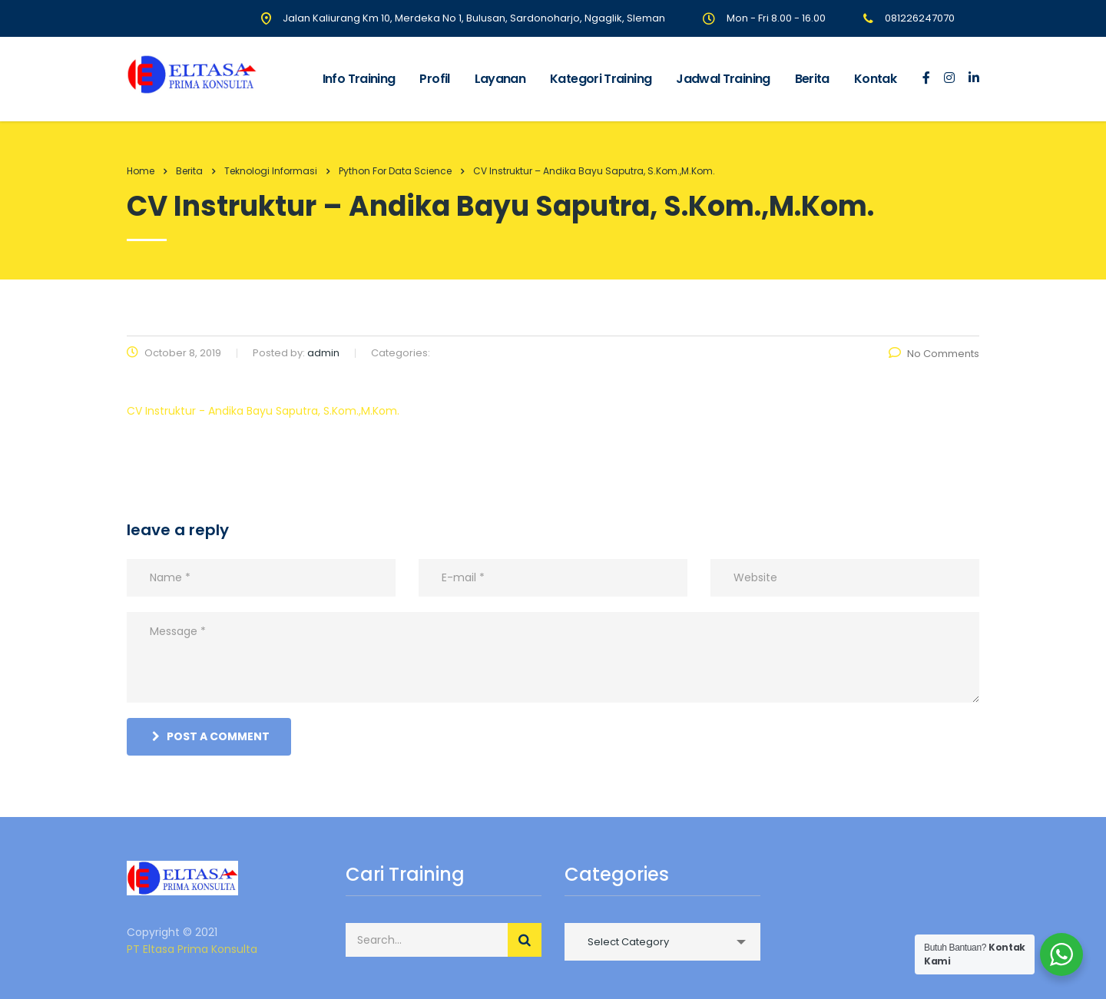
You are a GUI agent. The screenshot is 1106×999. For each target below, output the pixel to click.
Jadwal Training (723, 79)
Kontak (875, 79)
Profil (434, 79)
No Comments (934, 353)
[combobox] (662, 942)
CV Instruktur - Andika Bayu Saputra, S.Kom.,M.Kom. (263, 410)
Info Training (359, 79)
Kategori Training (600, 79)
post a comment (211, 736)
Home (140, 170)
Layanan (500, 79)
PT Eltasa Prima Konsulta (192, 949)
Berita (812, 79)
